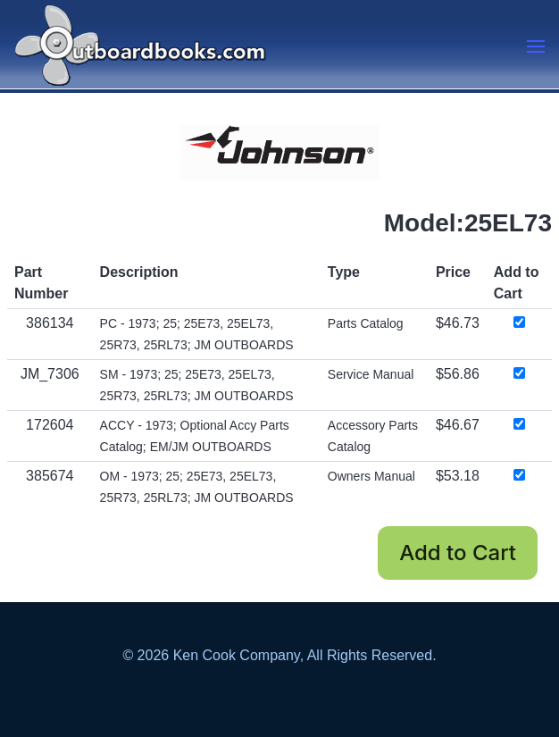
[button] (536, 46)
